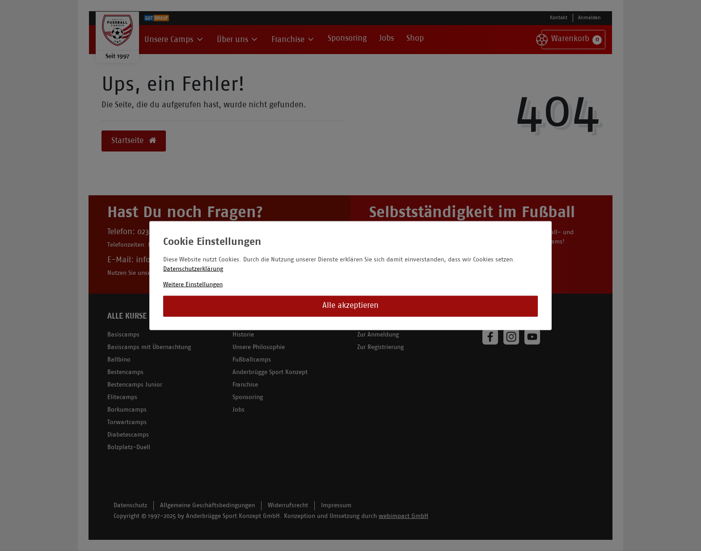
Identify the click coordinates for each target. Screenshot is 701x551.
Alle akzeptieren (350, 306)
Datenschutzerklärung (193, 269)
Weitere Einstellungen (193, 284)
